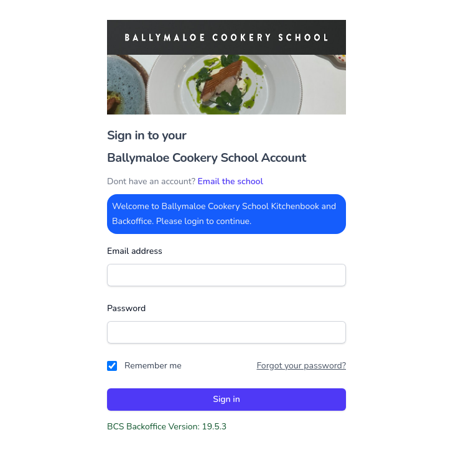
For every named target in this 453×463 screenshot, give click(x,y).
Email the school (230, 181)
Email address (134, 251)
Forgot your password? (301, 366)
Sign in (226, 399)
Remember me (153, 366)
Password (126, 308)
